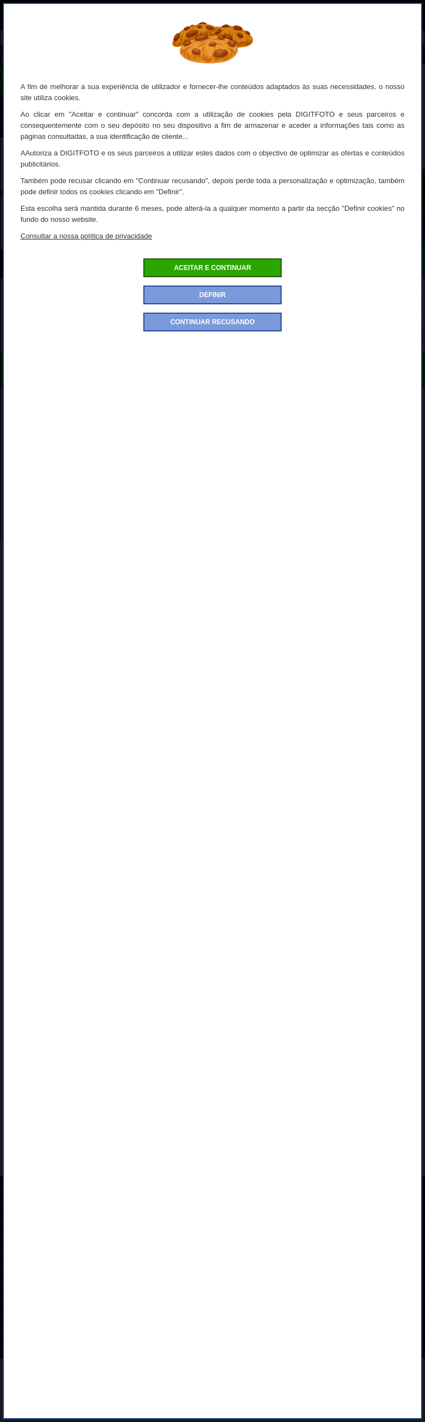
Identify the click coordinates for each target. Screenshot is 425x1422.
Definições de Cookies (44, 1302)
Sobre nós (23, 1185)
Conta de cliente (33, 1318)
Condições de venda (40, 1235)
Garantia (20, 1335)
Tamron (355, 1164)
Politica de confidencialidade (55, 1219)
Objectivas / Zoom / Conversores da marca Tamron (179, 1164)
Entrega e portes (34, 1285)
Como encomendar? (40, 1202)
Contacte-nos (28, 1351)
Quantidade (202, 316)
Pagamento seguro (38, 1268)
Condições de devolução (48, 1252)
